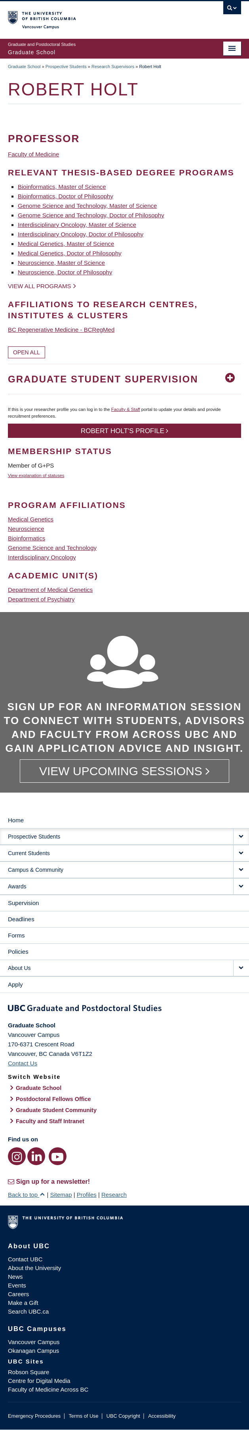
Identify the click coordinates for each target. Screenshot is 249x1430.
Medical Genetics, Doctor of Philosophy (70, 253)
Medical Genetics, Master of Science (66, 243)
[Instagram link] (17, 1156)
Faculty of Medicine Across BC (48, 1389)
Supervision (23, 902)
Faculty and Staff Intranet (50, 1121)
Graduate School (24, 66)
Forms (16, 935)
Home (16, 820)
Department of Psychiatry (41, 599)
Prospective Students (66, 66)
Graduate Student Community (56, 1110)
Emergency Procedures (34, 1416)
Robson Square (28, 1372)
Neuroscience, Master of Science (61, 262)
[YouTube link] (58, 1156)
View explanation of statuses (36, 475)
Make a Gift (23, 1302)
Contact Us (22, 1063)
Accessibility (161, 1416)
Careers (18, 1294)
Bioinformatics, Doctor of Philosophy (65, 196)
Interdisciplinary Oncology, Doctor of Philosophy (80, 234)
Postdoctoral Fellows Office (53, 1099)
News (15, 1276)
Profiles (87, 1194)
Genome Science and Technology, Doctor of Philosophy (91, 215)
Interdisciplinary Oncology (42, 557)
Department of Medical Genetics (50, 589)
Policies (18, 951)
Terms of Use (83, 1416)
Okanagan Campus (33, 1350)
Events (17, 1285)
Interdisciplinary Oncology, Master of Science (77, 224)
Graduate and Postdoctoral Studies (124, 1009)
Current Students (29, 853)
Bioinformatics (26, 538)
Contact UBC (25, 1259)
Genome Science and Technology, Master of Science (87, 205)
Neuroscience (26, 528)
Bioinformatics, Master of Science (62, 186)
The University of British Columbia (89, 16)
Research (114, 1194)
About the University (34, 1268)
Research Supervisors (112, 66)
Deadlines (21, 919)
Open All (26, 352)
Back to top (26, 1194)
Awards (17, 886)
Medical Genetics (30, 519)
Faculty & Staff (125, 409)
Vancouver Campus (34, 1342)
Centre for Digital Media (39, 1380)
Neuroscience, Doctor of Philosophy (65, 272)
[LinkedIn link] (36, 1156)
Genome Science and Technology (52, 547)
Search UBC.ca (28, 1311)
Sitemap (61, 1194)
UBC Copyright (123, 1416)
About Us (19, 968)
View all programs (39, 286)
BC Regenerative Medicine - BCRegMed (61, 329)
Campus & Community (35, 870)
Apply (15, 984)
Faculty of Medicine (33, 154)
